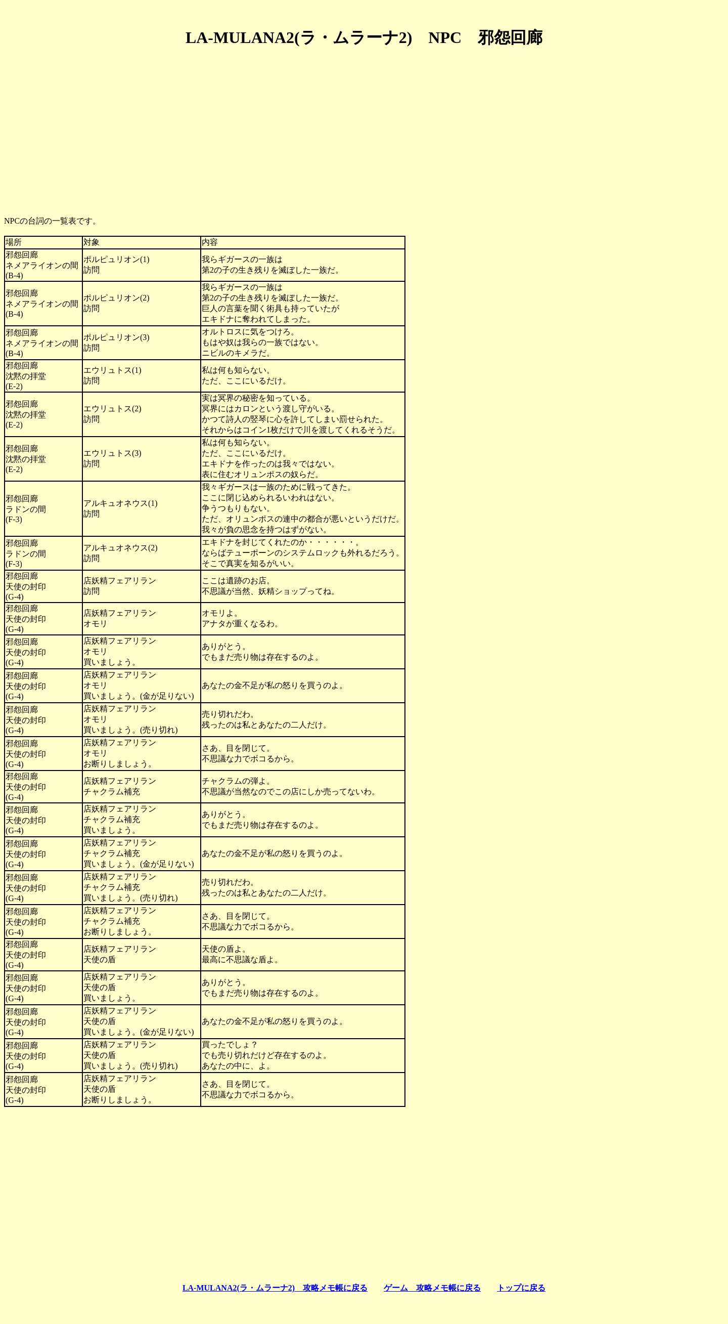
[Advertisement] (364, 128)
